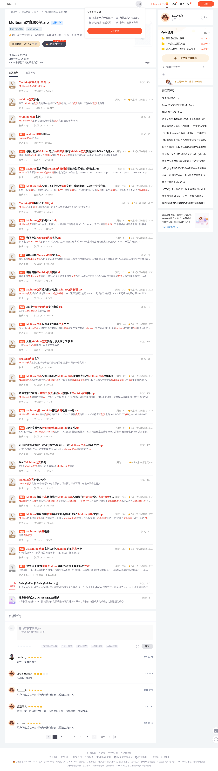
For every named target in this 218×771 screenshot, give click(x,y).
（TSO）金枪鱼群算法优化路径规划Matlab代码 (185, 189)
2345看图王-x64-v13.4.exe (173, 112)
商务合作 (77, 757)
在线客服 (142, 757)
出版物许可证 (98, 766)
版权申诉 (57, 23)
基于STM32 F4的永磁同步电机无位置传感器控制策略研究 (185, 161)
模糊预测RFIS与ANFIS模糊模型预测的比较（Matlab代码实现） (185, 203)
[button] (148, 62)
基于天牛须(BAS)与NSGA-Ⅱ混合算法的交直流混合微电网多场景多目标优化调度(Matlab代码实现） (185, 119)
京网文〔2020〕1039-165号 (66, 762)
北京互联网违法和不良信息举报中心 (113, 762)
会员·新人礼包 (159, 3)
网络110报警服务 (148, 762)
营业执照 (110, 766)
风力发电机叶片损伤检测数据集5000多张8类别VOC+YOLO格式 (185, 147)
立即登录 (114, 31)
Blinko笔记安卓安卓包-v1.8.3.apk (178, 105)
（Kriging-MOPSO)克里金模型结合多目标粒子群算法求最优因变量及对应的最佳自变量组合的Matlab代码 (185, 168)
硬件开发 (26, 13)
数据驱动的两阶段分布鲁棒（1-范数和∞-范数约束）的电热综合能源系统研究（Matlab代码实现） (185, 126)
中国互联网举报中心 (166, 762)
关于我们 (53, 757)
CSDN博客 (126, 753)
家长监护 (135, 762)
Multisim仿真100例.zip (29, 23)
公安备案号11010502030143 (26, 762)
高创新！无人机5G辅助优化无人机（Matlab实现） (185, 154)
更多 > (207, 33)
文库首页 (13, 13)
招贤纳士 (65, 757)
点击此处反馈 (170, 227)
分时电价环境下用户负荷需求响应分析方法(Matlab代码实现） (185, 140)
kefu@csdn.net (124, 757)
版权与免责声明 (74, 766)
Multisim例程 (16, 29)
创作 (206, 4)
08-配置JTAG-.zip (170, 98)
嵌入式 (37, 13)
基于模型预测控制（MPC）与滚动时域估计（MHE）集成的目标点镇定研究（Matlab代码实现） (185, 196)
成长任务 (186, 3)
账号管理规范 (199, 762)
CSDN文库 (113, 753)
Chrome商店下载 (184, 762)
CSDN (102, 753)
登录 (138, 4)
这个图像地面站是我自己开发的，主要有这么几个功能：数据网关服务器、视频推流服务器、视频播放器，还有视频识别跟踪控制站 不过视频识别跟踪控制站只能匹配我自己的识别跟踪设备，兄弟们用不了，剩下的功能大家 (185, 133)
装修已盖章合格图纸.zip (174, 182)
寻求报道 (89, 757)
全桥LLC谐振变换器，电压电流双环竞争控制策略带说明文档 (185, 175)
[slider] (24, 646)
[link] (13, 12)
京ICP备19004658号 (46, 762)
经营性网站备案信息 (87, 762)
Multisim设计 (34, 29)
